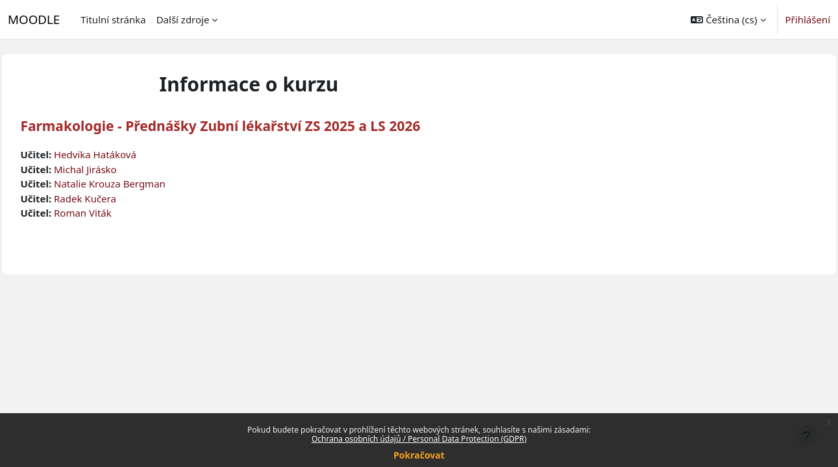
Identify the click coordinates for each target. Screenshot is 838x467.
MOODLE (34, 19)
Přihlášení (807, 19)
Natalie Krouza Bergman (139, 183)
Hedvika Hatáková (124, 154)
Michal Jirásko (114, 169)
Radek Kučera (114, 198)
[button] (728, 19)
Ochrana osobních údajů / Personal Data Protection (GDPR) (419, 438)
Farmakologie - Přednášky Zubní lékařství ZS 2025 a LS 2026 (249, 126)
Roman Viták (112, 212)
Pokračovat (419, 455)
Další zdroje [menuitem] (183, 19)
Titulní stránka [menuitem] (112, 19)
